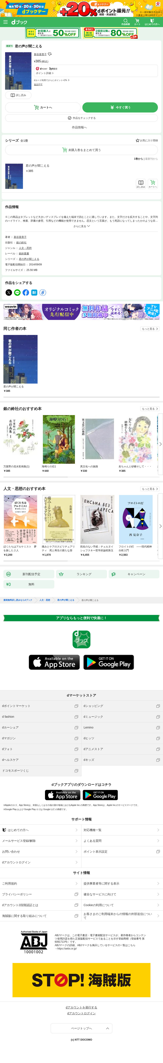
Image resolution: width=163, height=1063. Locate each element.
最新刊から (151, 159)
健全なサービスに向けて (100, 894)
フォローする (50, 54)
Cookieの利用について (99, 905)
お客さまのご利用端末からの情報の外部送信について (118, 915)
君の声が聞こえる (37, 165)
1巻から (138, 159)
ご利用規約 (9, 883)
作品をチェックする (84, 118)
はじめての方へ (15, 830)
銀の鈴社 (21, 242)
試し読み (21, 95)
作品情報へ (79, 127)
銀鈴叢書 (24, 253)
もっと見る (148, 328)
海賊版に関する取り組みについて (24, 916)
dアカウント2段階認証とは (20, 905)
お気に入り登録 (149, 140)
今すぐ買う (123, 107)
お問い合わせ (11, 851)
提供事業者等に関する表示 (101, 883)
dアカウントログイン (16, 862)
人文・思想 (25, 248)
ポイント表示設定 (95, 851)
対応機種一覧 (92, 830)
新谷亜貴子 (40, 54)
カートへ (46, 107)
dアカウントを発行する (81, 1007)
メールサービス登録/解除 (19, 840)
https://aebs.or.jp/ (67, 948)
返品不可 (38, 84)
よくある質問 (92, 840)
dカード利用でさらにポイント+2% (50, 80)
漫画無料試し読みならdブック (17, 600)
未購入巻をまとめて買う (84, 150)
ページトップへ (81, 1028)
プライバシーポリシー (17, 894)
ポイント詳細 (43, 73)
